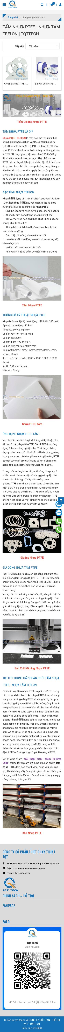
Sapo (39, 1028)
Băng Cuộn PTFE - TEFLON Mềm (45, 84)
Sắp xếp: (19, 46)
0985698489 (24, 868)
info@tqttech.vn (21, 873)
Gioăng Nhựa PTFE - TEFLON (15, 84)
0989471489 (38, 868)
